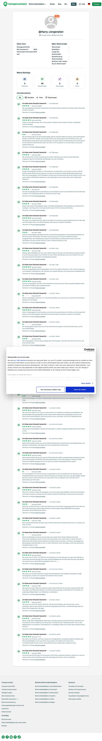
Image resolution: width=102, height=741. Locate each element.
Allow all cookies (80, 389)
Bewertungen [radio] (51, 97)
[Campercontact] (15, 4)
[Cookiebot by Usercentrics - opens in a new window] (85, 349)
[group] (51, 97)
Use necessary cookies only (51, 389)
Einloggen (97, 4)
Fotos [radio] (39, 97)
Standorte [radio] (29, 97)
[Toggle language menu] (89, 4)
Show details (86, 383)
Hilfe (82, 4)
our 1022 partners (20, 360)
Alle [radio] (20, 97)
